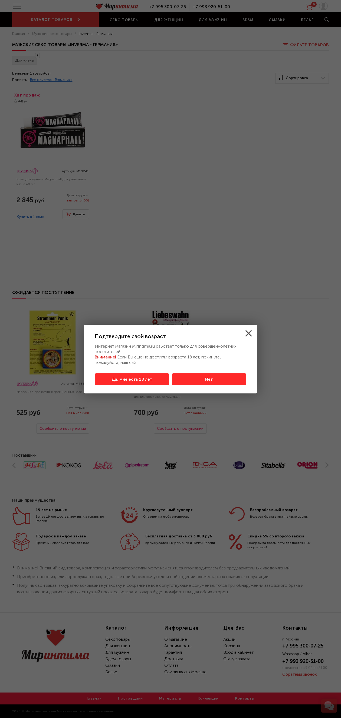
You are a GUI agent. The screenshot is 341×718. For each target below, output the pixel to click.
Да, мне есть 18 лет (132, 379)
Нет (209, 379)
